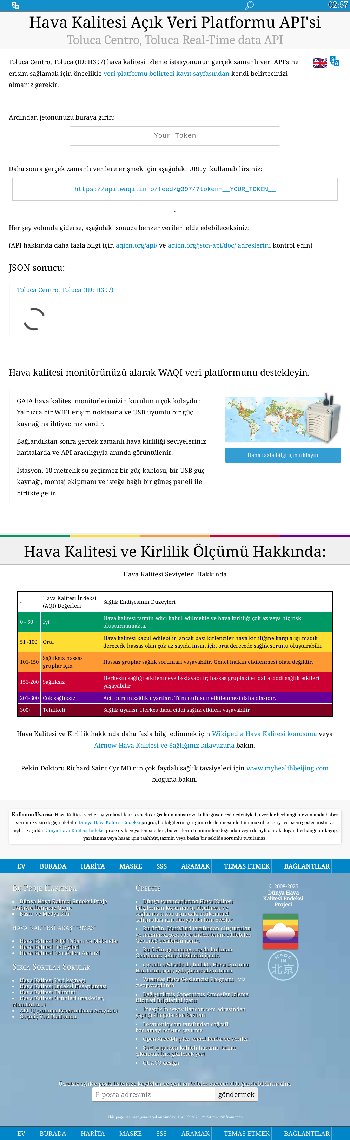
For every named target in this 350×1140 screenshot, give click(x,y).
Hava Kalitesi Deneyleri (49, 946)
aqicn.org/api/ (136, 245)
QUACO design (161, 1062)
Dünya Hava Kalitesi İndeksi (75, 830)
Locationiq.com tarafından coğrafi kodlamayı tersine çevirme (182, 1026)
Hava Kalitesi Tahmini (48, 992)
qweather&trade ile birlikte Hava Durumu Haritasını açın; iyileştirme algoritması (192, 967)
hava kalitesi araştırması (54, 927)
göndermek (236, 1094)
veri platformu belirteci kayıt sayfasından (167, 73)
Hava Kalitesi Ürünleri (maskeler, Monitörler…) (58, 1000)
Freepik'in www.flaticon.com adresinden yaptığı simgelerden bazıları (191, 1011)
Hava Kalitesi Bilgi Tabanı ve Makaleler (69, 940)
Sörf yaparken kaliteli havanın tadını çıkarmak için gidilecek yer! (186, 1050)
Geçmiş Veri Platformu (48, 1016)
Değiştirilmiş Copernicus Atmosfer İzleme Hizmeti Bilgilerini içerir (192, 997)
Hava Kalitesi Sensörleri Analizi (60, 952)
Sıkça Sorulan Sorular (51, 966)
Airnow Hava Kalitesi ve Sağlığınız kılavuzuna (164, 745)
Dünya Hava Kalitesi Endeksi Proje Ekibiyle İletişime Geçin (59, 904)
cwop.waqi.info (155, 985)
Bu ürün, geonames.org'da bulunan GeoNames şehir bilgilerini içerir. (184, 952)
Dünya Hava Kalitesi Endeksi (110, 822)
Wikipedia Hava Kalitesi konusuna (264, 733)
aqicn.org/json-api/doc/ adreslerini (219, 245)
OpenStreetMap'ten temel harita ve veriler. (196, 1038)
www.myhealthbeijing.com (287, 768)
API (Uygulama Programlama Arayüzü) (69, 1010)
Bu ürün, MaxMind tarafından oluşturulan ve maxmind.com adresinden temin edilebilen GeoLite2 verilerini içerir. (194, 934)
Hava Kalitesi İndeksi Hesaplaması (63, 986)
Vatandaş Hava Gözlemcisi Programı (188, 979)
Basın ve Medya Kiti (45, 913)
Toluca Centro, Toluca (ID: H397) (65, 289)
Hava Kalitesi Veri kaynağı (53, 980)
